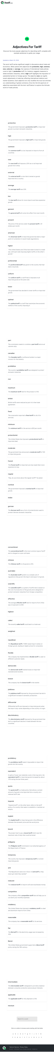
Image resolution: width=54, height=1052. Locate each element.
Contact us (34, 1049)
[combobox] (27, 1019)
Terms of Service (14, 1047)
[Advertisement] (27, 106)
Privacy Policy (24, 1047)
